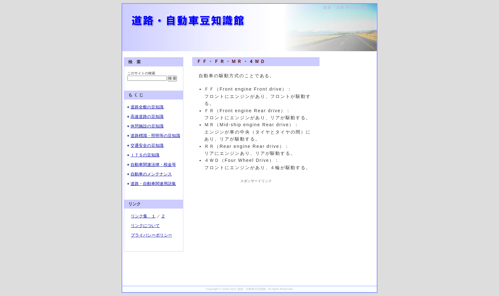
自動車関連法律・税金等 (153, 164)
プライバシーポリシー (151, 235)
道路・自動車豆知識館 (345, 7)
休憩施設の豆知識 (147, 126)
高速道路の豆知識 (147, 116)
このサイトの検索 (141, 73)
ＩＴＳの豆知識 (144, 155)
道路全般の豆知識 (147, 107)
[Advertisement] (256, 223)
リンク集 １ (143, 216)
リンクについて (145, 225)
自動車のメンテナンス (151, 174)
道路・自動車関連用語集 (153, 183)
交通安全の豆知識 (147, 145)
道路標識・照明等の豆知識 (155, 135)
